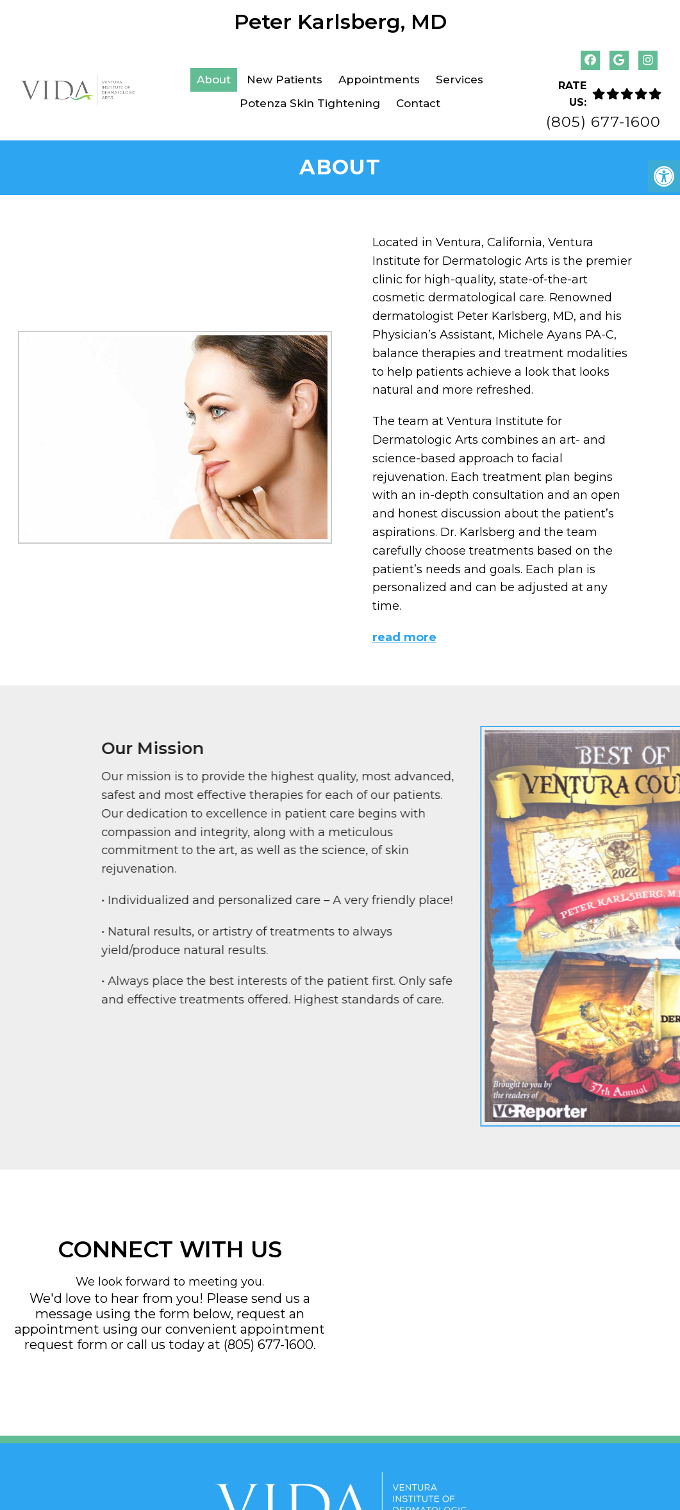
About (214, 79)
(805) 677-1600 (603, 122)
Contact (418, 103)
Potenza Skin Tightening (310, 103)
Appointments (379, 79)
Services (459, 79)
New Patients (284, 79)
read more (404, 636)
